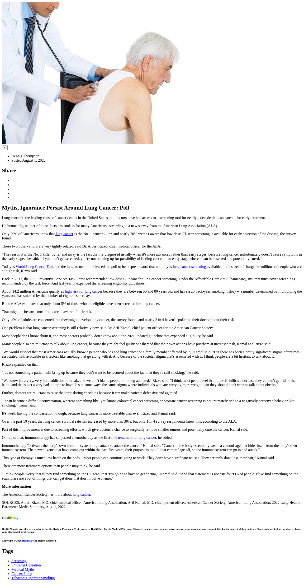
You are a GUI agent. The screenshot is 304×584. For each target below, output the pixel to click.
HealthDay (28, 540)
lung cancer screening (189, 267)
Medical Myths (22, 569)
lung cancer (64, 234)
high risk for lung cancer (83, 291)
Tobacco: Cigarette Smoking (33, 578)
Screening (19, 561)
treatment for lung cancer (137, 437)
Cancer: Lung (21, 574)
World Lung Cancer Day (34, 267)
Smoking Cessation (26, 565)
